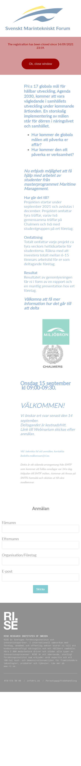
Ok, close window (40, 63)
